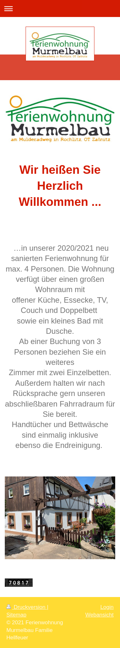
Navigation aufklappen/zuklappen (60, 8)
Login (107, 607)
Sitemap (16, 615)
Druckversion (26, 607)
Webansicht (99, 615)
